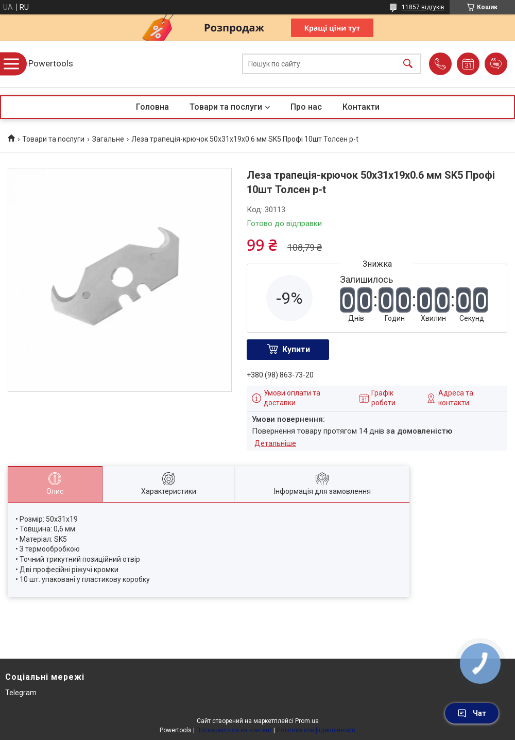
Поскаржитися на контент (234, 730)
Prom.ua (307, 721)
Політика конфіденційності (316, 730)
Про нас (306, 107)
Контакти (361, 107)
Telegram (21, 693)
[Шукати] (408, 64)
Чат (471, 713)
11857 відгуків (423, 7)
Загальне (108, 139)
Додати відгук (496, 64)
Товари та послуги (226, 107)
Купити (296, 349)
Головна (152, 107)
